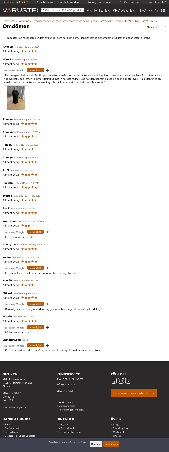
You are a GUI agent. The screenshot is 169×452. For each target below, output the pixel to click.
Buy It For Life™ (157, 2)
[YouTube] (128, 381)
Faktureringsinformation (71, 409)
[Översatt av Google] (14, 70)
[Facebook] (114, 381)
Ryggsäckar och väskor (47, 21)
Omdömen (15, 2)
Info (141, 10)
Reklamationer (12, 428)
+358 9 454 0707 (72, 379)
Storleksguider (120, 428)
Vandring (25, 21)
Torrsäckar (106, 21)
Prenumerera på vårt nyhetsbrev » (133, 393)
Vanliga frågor (66, 402)
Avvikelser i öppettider (16, 407)
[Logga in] (150, 10)
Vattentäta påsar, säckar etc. (80, 21)
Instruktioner (11, 431)
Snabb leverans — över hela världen (58, 2)
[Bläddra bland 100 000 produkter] (62, 10)
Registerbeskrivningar (70, 431)
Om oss (117, 435)
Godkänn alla (111, 443)
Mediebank (118, 431)
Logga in (63, 424)
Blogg (116, 424)
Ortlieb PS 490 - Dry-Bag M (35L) (136, 21)
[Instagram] (121, 381)
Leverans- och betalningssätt (20, 435)
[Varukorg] (156, 10)
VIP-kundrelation (67, 428)
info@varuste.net (67, 384)
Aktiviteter (98, 10)
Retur (8, 424)
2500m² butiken (129, 2)
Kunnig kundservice (99, 2)
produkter (124, 10)
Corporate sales (67, 405)
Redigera (96, 443)
